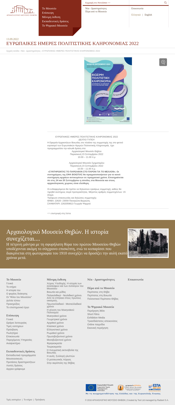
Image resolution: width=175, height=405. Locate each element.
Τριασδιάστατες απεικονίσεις (102, 321)
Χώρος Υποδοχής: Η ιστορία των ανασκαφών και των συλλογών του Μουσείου (65, 286)
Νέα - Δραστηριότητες (96, 8)
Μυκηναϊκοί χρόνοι (56, 316)
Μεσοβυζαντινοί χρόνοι (59, 339)
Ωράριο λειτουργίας (16, 322)
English (148, 15)
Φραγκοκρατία (54, 343)
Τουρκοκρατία (54, 346)
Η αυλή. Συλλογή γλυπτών (61, 356)
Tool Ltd (141, 400)
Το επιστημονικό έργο (17, 307)
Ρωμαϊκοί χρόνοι (55, 333)
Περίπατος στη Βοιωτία (99, 295)
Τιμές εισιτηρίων (14, 326)
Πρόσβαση (12, 329)
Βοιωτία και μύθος (56, 292)
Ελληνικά (136, 15)
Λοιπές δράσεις (14, 365)
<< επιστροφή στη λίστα (59, 213)
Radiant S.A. (163, 400)
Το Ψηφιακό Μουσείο (55, 25)
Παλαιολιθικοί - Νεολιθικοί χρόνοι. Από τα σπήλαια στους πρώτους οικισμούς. (64, 298)
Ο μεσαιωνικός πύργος (59, 359)
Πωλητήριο (12, 333)
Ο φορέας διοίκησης (17, 293)
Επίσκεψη (48, 12)
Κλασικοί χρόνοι (55, 326)
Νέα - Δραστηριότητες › (32, 51)
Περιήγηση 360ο (96, 310)
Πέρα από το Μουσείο (96, 11)
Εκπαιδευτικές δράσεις (55, 21)
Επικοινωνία (137, 8)
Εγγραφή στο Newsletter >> (97, 2)
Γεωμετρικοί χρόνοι (57, 319)
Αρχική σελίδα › (13, 51)
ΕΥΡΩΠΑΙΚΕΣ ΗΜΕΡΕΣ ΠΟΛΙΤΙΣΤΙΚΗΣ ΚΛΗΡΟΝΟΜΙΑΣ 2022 (71, 51)
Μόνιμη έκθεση (51, 17)
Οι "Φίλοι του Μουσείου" (19, 297)
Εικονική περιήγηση (97, 327)
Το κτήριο (11, 286)
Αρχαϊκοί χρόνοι (55, 322)
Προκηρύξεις (13, 304)
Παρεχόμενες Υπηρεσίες (19, 339)
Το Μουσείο (49, 8)
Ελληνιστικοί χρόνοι (57, 329)
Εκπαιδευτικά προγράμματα (21, 355)
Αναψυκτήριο (13, 343)
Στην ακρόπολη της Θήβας (61, 363)
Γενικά (9, 283)
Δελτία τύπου (13, 300)
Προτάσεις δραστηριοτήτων (20, 362)
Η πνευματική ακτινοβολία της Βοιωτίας (62, 351)
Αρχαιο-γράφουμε (15, 369)
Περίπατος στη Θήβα (98, 292)
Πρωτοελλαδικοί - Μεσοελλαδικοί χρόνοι (64, 305)
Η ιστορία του (13, 290)
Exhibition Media (96, 317)
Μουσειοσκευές (14, 358)
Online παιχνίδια (96, 324)
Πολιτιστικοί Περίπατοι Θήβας (102, 298)
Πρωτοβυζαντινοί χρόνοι (59, 336)
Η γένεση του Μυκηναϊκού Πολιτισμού (60, 311)
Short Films (93, 314)
